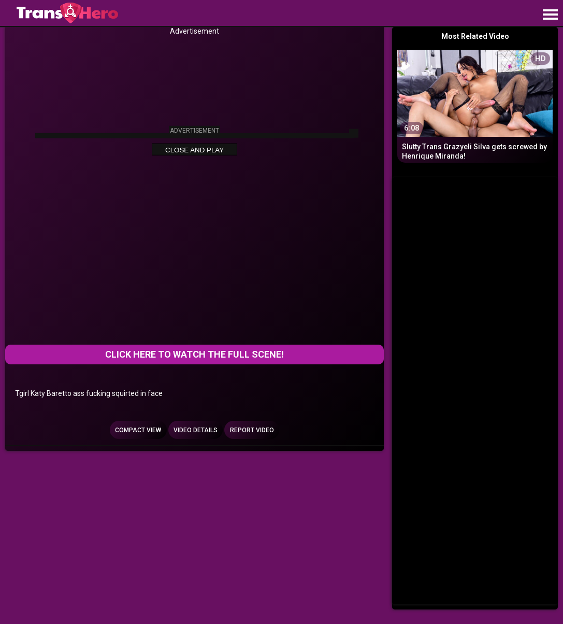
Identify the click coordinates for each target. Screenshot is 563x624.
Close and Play (194, 149)
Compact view (138, 430)
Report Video (252, 430)
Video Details (196, 430)
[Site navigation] (550, 15)
